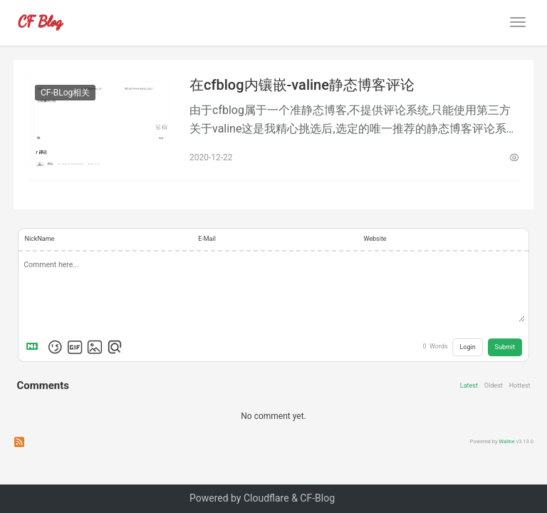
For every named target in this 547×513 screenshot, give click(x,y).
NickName (40, 238)
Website (374, 238)
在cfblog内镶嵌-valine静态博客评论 (302, 84)
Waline (506, 441)
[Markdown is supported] (34, 347)
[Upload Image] (94, 347)
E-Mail (207, 238)
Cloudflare (266, 498)
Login (468, 347)
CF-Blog (317, 498)
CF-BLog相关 (65, 93)
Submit (505, 347)
